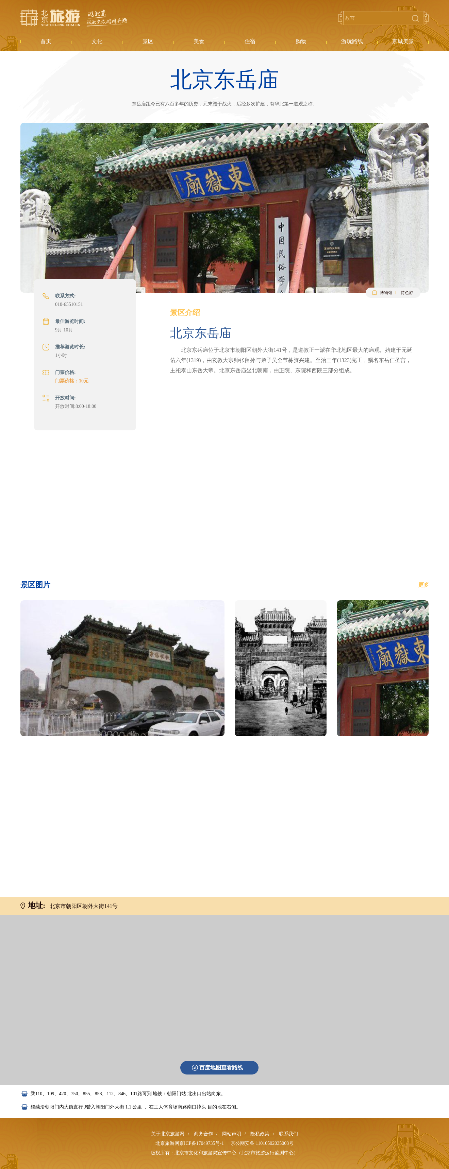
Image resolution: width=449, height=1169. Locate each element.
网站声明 (231, 1133)
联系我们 (288, 1133)
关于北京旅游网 (167, 1133)
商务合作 (203, 1133)
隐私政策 (259, 1133)
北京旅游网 (73, 18)
